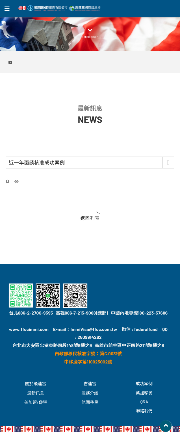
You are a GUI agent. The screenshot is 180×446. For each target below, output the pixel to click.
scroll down (90, 33)
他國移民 (89, 402)
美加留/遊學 (35, 402)
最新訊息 (35, 392)
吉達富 (90, 383)
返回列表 (89, 218)
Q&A (144, 401)
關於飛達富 (35, 383)
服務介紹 (89, 392)
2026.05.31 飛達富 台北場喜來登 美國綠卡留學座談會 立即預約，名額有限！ (90, 62)
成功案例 (144, 383)
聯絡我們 (144, 410)
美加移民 (144, 392)
